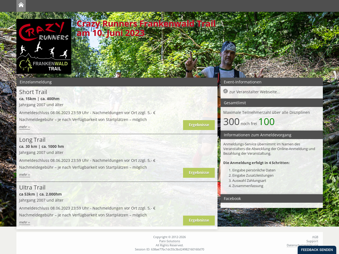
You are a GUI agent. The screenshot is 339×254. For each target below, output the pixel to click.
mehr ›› (24, 127)
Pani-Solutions (169, 241)
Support (312, 241)
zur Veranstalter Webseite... (254, 91)
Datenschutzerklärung (302, 245)
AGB (315, 237)
